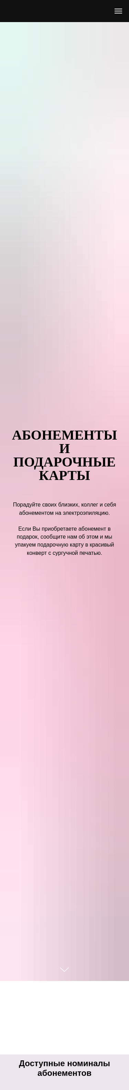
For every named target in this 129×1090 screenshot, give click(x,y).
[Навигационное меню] (118, 11)
